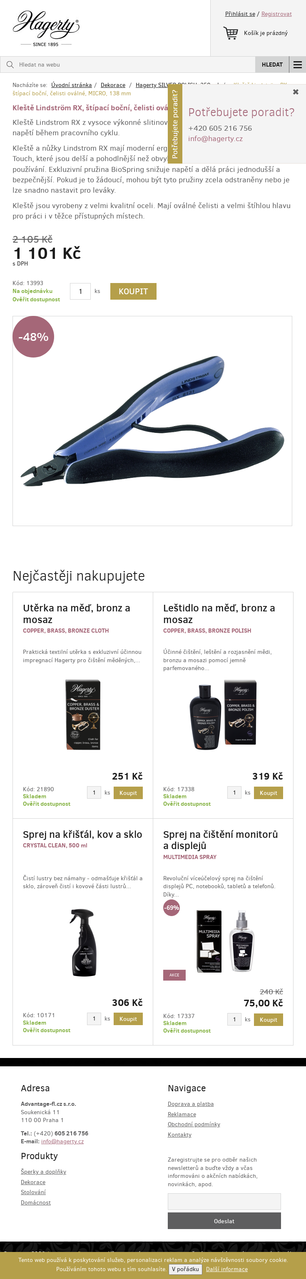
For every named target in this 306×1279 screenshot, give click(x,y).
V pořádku (185, 1269)
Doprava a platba (191, 1104)
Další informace (227, 1269)
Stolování (33, 1192)
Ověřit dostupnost (36, 299)
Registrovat (276, 14)
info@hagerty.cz (62, 1141)
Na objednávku (32, 291)
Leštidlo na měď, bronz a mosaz (219, 613)
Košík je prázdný (255, 32)
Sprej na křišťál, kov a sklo (82, 834)
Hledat (272, 64)
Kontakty (180, 1135)
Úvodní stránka (71, 85)
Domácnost (36, 1203)
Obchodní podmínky (194, 1124)
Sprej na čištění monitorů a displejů (220, 840)
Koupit (133, 291)
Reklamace (182, 1114)
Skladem (34, 796)
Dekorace (113, 85)
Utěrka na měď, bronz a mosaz (76, 613)
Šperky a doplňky (43, 1172)
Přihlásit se (240, 14)
